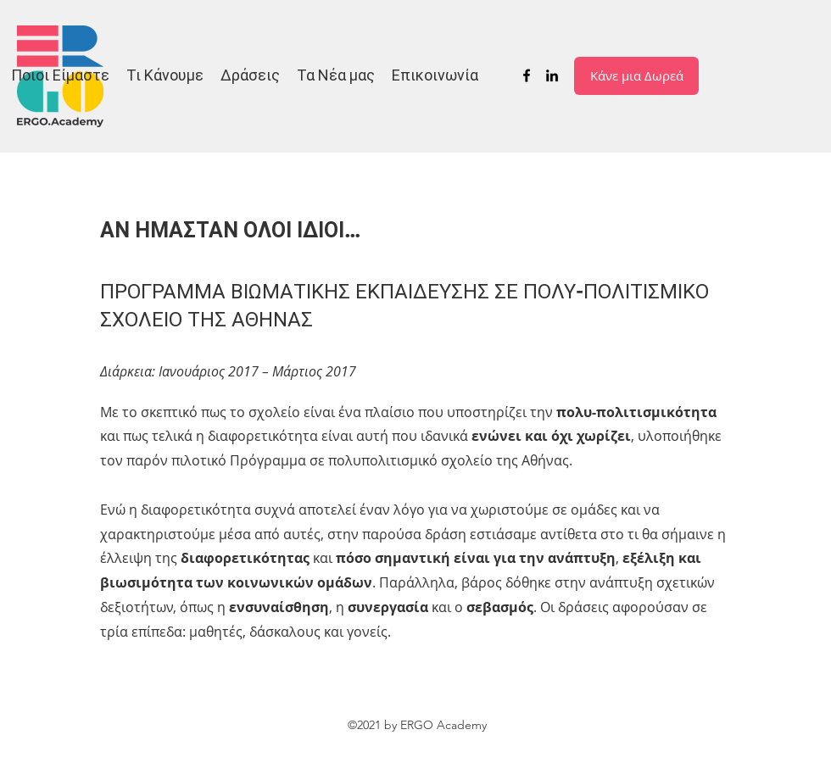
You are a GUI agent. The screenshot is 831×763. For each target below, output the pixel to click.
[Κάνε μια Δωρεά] (636, 76)
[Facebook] (526, 75)
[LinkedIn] (552, 75)
